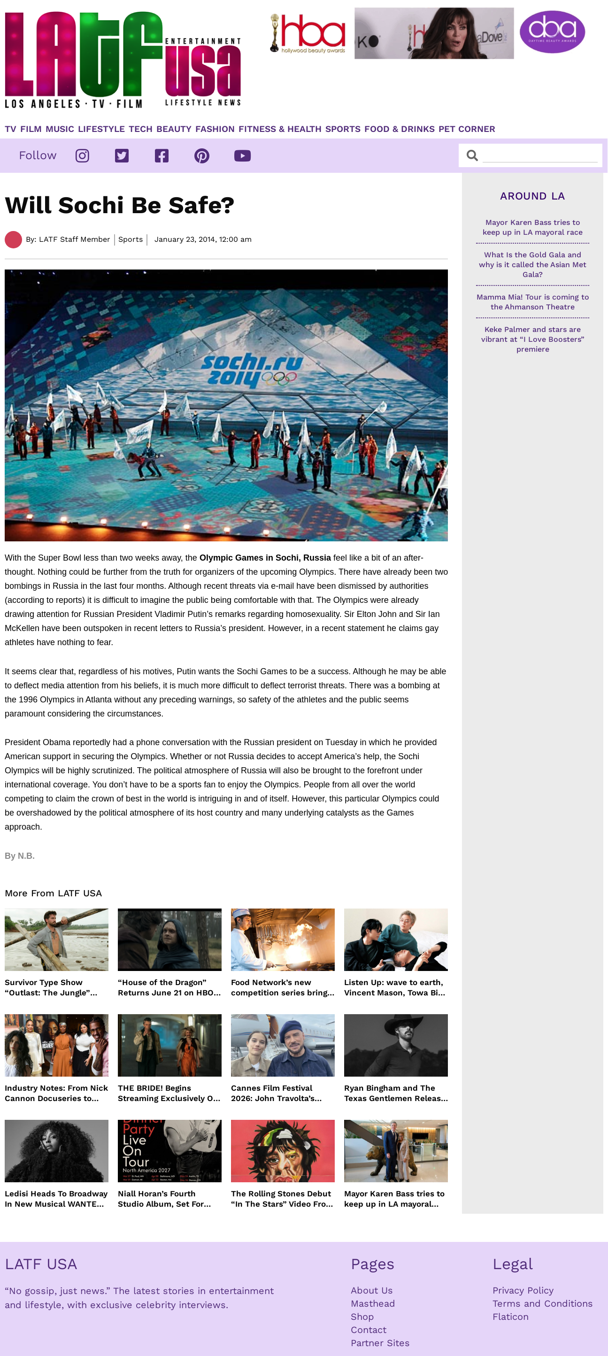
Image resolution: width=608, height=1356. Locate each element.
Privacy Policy (523, 1290)
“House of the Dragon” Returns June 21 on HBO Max (166, 988)
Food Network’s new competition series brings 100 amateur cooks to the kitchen (281, 988)
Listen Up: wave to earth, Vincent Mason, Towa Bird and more (395, 988)
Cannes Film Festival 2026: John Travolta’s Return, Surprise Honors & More (282, 1093)
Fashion (215, 129)
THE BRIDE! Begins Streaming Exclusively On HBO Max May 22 (168, 1093)
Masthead (373, 1303)
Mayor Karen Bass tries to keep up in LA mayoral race (394, 1199)
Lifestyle (101, 129)
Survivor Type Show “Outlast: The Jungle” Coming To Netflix (47, 988)
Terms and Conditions (543, 1303)
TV (10, 129)
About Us (372, 1290)
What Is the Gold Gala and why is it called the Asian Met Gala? (532, 264)
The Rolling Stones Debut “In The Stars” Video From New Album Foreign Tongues (282, 1199)
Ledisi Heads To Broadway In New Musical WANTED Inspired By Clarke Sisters (56, 1199)
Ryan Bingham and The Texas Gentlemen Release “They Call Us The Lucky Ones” (395, 1093)
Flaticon (511, 1316)
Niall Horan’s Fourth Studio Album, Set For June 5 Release (161, 1199)
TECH (141, 129)
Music (60, 129)
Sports (343, 129)
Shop (362, 1316)
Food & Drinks (399, 129)
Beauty (174, 129)
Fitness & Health (280, 129)
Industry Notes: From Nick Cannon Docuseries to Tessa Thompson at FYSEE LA (56, 1093)
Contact (368, 1329)
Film (31, 129)
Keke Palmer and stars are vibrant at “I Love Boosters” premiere (533, 339)
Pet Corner (467, 129)
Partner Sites (380, 1342)
